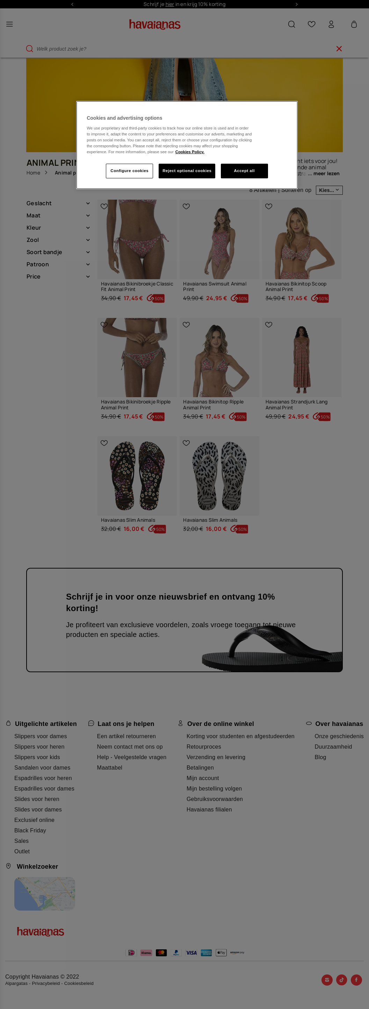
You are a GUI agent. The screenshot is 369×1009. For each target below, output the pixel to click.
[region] (187, 145)
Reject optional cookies (186, 171)
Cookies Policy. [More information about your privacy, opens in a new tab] (189, 152)
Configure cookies (129, 171)
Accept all (244, 171)
